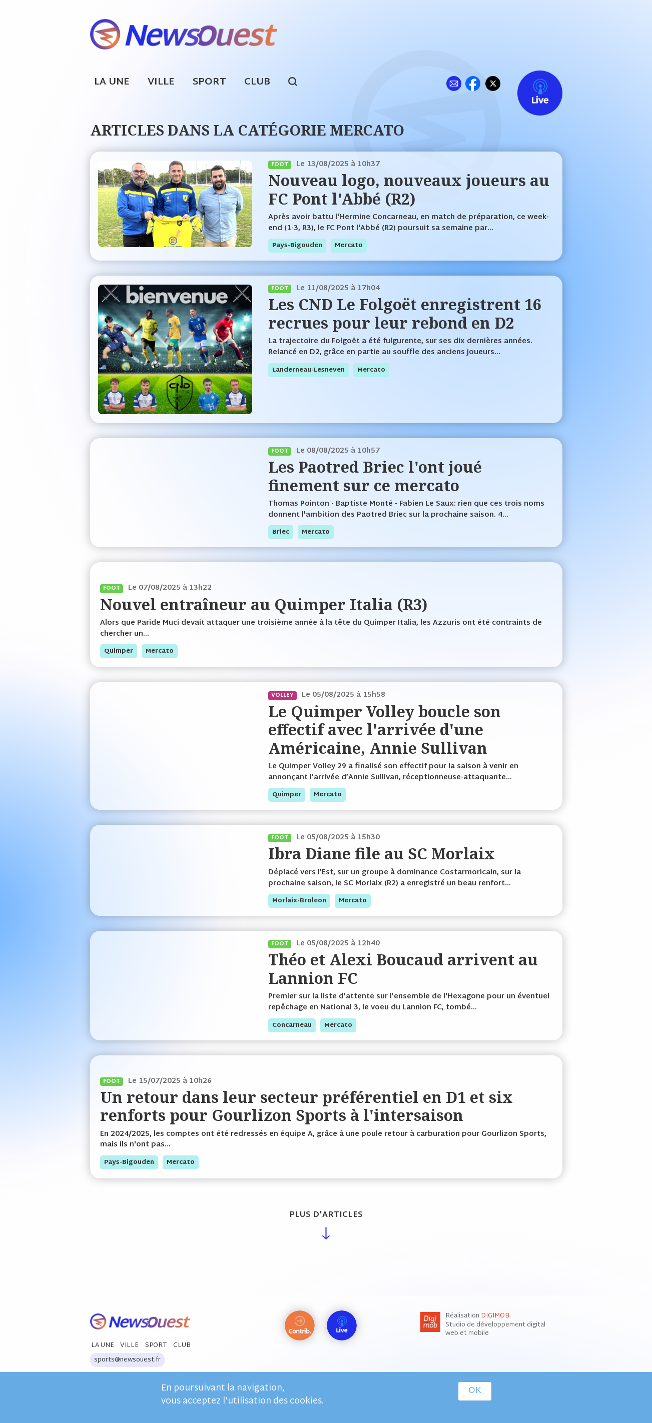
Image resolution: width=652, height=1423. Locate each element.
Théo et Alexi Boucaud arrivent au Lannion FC (403, 968)
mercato (349, 246)
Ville (161, 82)
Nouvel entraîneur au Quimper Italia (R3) (263, 604)
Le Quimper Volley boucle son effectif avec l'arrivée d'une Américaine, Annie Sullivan (384, 729)
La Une (112, 82)
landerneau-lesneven (308, 370)
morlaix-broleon (299, 901)
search (298, 83)
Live (529, 83)
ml (454, 83)
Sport (209, 82)
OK (474, 1391)
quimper (118, 651)
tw (492, 83)
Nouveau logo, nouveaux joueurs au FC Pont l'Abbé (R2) (408, 189)
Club (257, 82)
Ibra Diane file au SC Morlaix (381, 853)
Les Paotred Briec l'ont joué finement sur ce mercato (375, 476)
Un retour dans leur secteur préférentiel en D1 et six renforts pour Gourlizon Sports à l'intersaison (306, 1106)
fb (473, 83)
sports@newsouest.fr (127, 1360)
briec (280, 532)
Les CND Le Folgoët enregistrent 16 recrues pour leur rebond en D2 (404, 313)
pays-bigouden (297, 246)
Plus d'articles (326, 1215)
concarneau (292, 1025)
